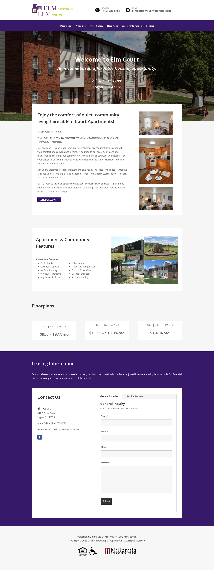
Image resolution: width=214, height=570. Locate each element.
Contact (150, 26)
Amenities (81, 26)
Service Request (135, 396)
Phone (105, 447)
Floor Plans (112, 26)
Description (66, 26)
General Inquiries (109, 396)
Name (104, 416)
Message (106, 462)
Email (104, 431)
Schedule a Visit (49, 199)
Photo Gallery (96, 26)
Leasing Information (132, 26)
